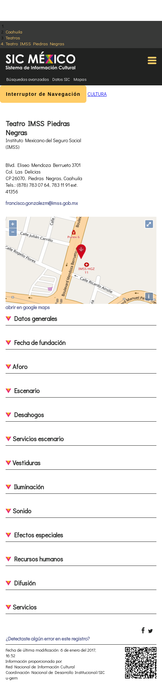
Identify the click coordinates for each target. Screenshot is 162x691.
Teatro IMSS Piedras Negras (35, 43)
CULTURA (97, 94)
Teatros (13, 37)
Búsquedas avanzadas (27, 79)
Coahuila (14, 31)
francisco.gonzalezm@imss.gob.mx (42, 203)
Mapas (80, 79)
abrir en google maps (28, 307)
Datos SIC (61, 79)
